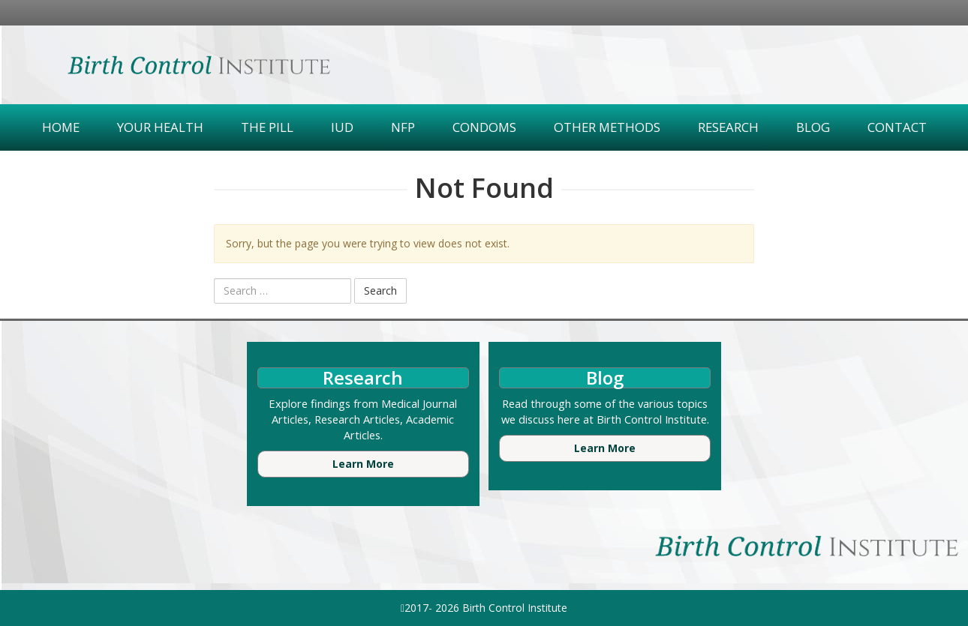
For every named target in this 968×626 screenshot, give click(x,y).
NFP (403, 127)
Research (728, 127)
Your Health (160, 127)
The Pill (267, 127)
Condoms (484, 127)
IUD (342, 127)
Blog (813, 127)
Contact (897, 127)
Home (61, 127)
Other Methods (607, 127)
